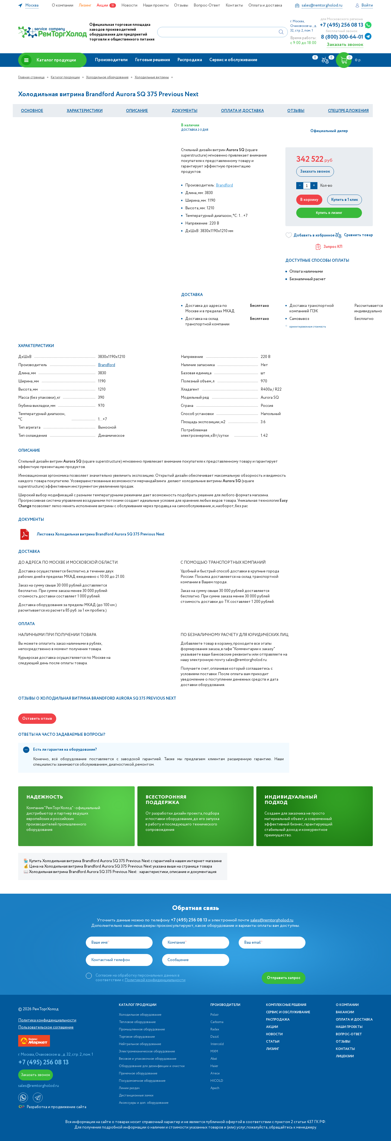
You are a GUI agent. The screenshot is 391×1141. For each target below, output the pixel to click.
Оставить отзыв (37, 718)
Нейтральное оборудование (140, 1044)
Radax (214, 1029)
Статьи (272, 1042)
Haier (214, 1066)
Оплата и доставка (265, 5)
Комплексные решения (286, 1005)
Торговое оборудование (137, 1037)
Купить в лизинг (329, 213)
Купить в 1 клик (344, 199)
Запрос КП (329, 247)
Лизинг (85, 5)
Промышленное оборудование (142, 1029)
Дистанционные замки (136, 1095)
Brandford (224, 185)
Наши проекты (156, 5)
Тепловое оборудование (137, 1022)
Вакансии (345, 1012)
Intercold (217, 1044)
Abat (213, 1059)
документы (184, 111)
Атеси (215, 1073)
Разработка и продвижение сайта (52, 1107)
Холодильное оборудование (107, 77)
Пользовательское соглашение (46, 1027)
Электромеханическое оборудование (147, 1051)
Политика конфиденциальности (47, 1020)
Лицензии (345, 1056)
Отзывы (181, 5)
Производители (111, 60)
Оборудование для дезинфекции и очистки (152, 1066)
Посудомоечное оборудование (142, 1081)
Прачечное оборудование (138, 1073)
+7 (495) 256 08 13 (341, 25)
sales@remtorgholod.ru (271, 920)
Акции (102, 5)
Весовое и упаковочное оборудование (147, 1059)
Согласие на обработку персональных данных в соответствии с (140, 978)
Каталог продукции (48, 60)
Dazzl (214, 1037)
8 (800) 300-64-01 (342, 37)
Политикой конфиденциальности (155, 980)
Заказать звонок (345, 44)
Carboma (216, 1022)
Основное (32, 111)
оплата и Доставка (242, 111)
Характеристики (85, 111)
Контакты (234, 5)
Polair (214, 1015)
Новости (129, 5)
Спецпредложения (348, 111)
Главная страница (31, 77)
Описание (137, 111)
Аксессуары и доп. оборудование (143, 1103)
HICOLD (216, 1081)
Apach (214, 1088)
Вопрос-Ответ (207, 5)
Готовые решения (152, 60)
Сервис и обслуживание (233, 60)
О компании (62, 5)
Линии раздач (129, 1088)
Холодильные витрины (152, 77)
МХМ (214, 1051)
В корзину (309, 199)
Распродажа (189, 60)
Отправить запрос (283, 978)
